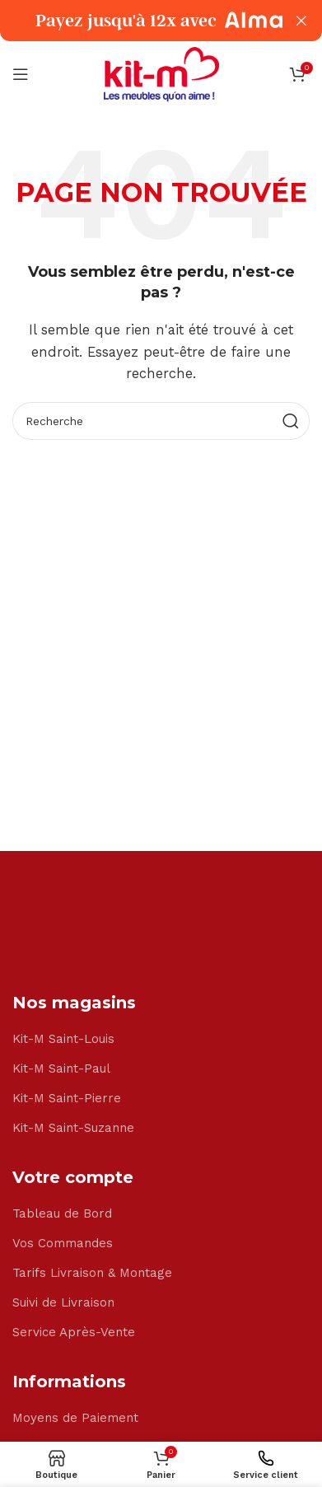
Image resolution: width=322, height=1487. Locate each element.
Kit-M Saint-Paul (61, 1068)
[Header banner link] (136, 20)
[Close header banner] (301, 20)
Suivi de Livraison (63, 1302)
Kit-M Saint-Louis (63, 1038)
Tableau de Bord (62, 1213)
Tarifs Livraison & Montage (92, 1272)
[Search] (161, 421)
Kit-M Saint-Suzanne (73, 1127)
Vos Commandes (62, 1243)
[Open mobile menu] (20, 74)
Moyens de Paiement (75, 1417)
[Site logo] (161, 73)
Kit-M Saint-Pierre (66, 1098)
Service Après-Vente (73, 1332)
